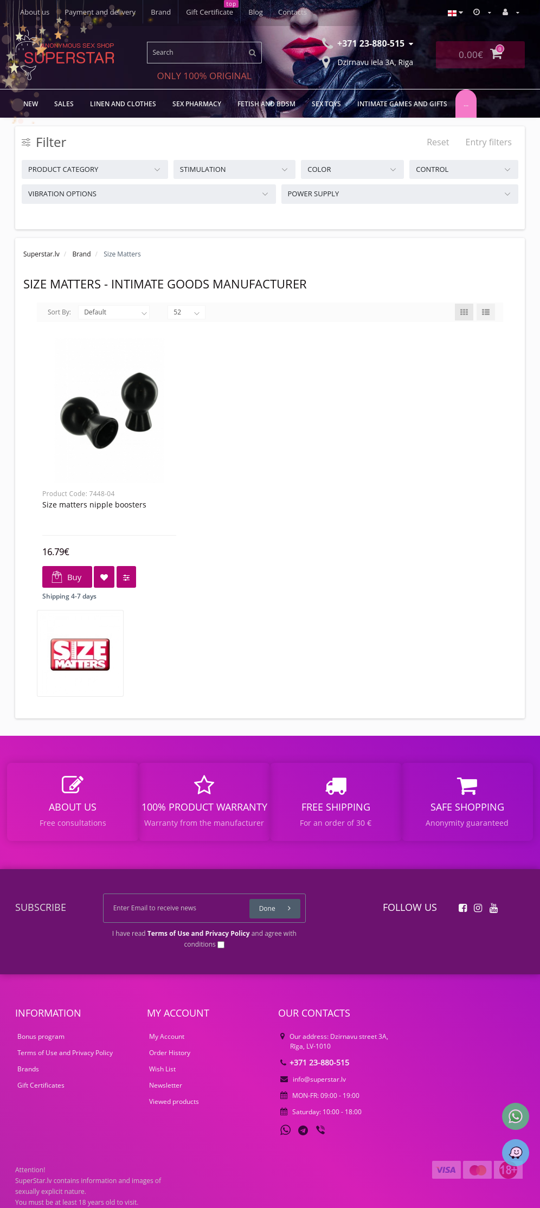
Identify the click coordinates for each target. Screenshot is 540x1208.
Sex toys (326, 103)
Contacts (292, 12)
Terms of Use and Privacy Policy (65, 1052)
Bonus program (41, 1036)
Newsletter (165, 1085)
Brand (161, 12)
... (466, 103)
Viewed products (174, 1101)
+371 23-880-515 (314, 1062)
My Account (166, 1036)
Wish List (162, 1069)
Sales (64, 103)
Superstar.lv (41, 254)
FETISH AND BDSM (266, 103)
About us (34, 12)
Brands (28, 1069)
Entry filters (489, 142)
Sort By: (59, 312)
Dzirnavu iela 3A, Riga (367, 61)
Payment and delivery (100, 12)
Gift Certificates (41, 1085)
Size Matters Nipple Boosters (94, 504)
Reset (438, 142)
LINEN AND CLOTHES (123, 103)
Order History (169, 1052)
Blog (255, 12)
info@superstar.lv (313, 1079)
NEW (30, 103)
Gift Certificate (209, 12)
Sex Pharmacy (196, 103)
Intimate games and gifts (402, 103)
